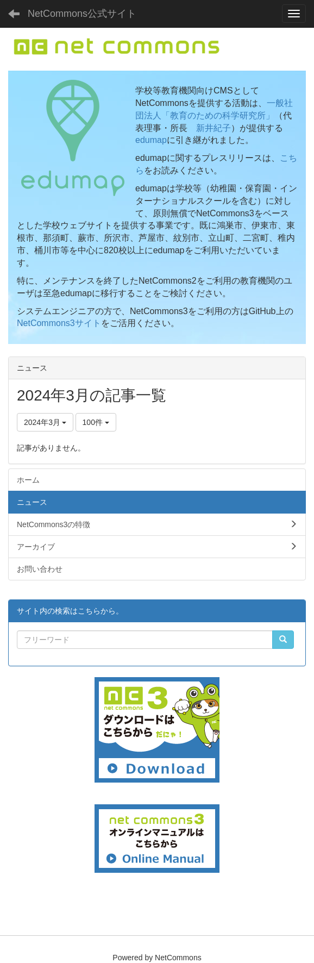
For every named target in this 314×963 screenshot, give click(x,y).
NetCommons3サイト (59, 323)
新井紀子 (213, 128)
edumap (151, 140)
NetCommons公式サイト (82, 13)
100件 (96, 422)
